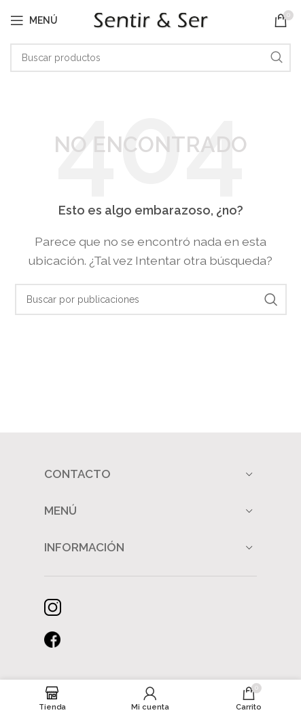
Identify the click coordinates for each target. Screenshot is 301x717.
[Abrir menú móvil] (34, 20)
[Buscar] (150, 57)
